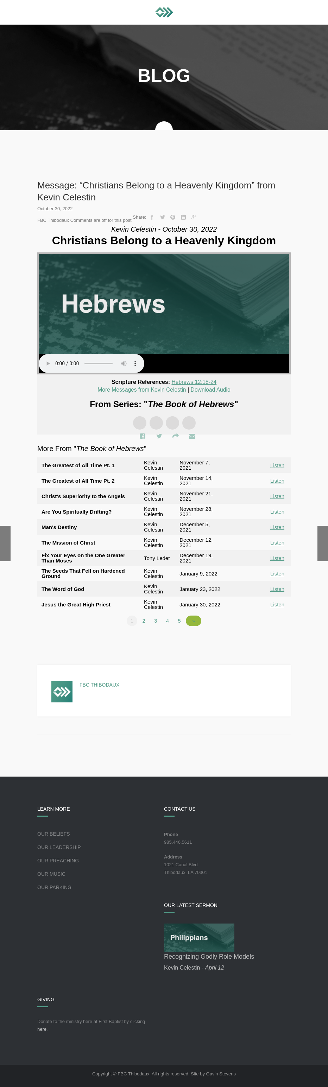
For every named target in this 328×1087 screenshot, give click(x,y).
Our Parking (54, 887)
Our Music (51, 873)
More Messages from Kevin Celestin (141, 389)
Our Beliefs (53, 833)
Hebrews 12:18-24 (194, 382)
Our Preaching (58, 860)
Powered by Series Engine (265, 640)
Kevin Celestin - (194, 967)
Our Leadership (59, 847)
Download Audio (211, 389)
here (41, 1028)
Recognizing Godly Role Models (209, 956)
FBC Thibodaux (99, 684)
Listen (277, 465)
